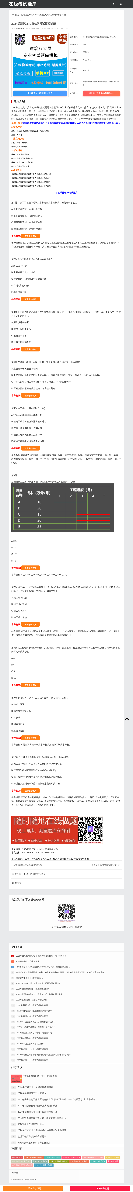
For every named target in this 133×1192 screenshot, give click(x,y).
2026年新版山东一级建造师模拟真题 (32, 1110)
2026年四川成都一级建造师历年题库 (32, 1121)
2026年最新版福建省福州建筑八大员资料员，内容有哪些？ (40, 1061)
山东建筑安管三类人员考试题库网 (23, 1179)
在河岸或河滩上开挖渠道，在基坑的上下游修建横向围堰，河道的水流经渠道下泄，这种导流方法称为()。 (60, 1077)
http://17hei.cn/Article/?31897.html (39, 852)
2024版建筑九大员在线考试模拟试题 (50, 15)
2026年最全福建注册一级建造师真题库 (32, 1094)
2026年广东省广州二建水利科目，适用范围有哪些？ (38, 1088)
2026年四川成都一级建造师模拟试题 (31, 1105)
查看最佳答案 (30, 236)
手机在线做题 (34, 1188)
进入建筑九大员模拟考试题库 (39, 93)
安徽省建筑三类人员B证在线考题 (26, 865)
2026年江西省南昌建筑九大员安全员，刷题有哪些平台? (39, 1099)
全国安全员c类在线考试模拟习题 (107, 865)
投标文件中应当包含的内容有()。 (29, 1083)
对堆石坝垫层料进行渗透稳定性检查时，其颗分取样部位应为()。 (43, 1072)
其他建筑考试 (27, 15)
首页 (17, 15)
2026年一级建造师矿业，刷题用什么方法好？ (36, 1126)
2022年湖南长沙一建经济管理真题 (40, 1149)
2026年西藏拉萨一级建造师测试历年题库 (34, 1115)
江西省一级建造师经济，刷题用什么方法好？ (35, 1132)
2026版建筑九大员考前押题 (27, 1066)
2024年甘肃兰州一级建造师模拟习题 (35, 1160)
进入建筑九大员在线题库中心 (101, 93)
